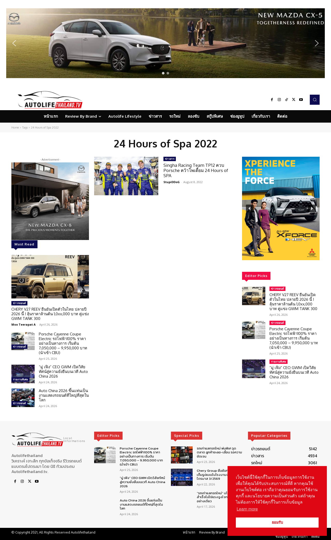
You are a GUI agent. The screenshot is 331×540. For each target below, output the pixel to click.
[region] (165, 43)
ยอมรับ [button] (277, 522)
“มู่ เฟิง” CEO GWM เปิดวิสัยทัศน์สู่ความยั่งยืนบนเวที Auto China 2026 (63, 371)
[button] (165, 43)
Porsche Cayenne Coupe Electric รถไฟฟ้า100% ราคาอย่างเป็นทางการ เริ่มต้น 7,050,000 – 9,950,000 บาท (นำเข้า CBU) (63, 343)
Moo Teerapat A (23, 324)
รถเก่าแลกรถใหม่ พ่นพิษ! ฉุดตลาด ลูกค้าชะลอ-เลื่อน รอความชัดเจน (219, 452)
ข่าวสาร (169, 159)
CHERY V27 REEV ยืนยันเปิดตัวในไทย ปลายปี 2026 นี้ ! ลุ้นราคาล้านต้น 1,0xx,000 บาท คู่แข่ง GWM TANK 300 (50, 314)
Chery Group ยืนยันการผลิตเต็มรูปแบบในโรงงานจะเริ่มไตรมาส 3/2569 (217, 474)
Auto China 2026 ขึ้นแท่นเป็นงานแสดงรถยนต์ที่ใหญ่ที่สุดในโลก (64, 395)
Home (15, 127)
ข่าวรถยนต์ (19, 303)
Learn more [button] (247, 509)
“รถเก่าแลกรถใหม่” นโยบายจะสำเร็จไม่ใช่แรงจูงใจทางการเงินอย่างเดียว (219, 497)
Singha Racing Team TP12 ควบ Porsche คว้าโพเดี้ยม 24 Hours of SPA (195, 170)
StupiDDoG (171, 182)
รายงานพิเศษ (20, 379)
